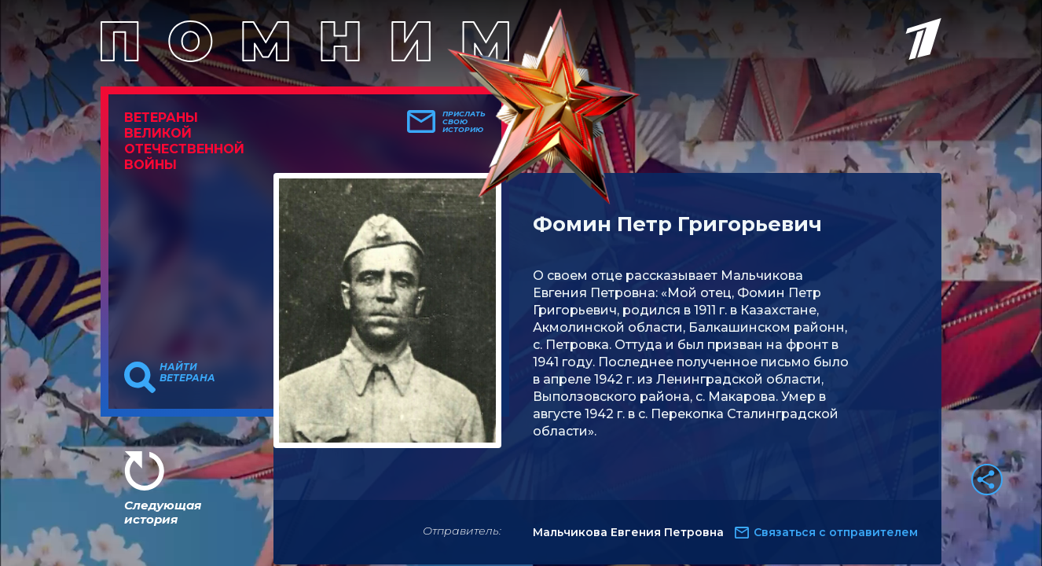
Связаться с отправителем (836, 532)
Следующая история (162, 512)
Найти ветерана (187, 373)
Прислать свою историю (464, 122)
